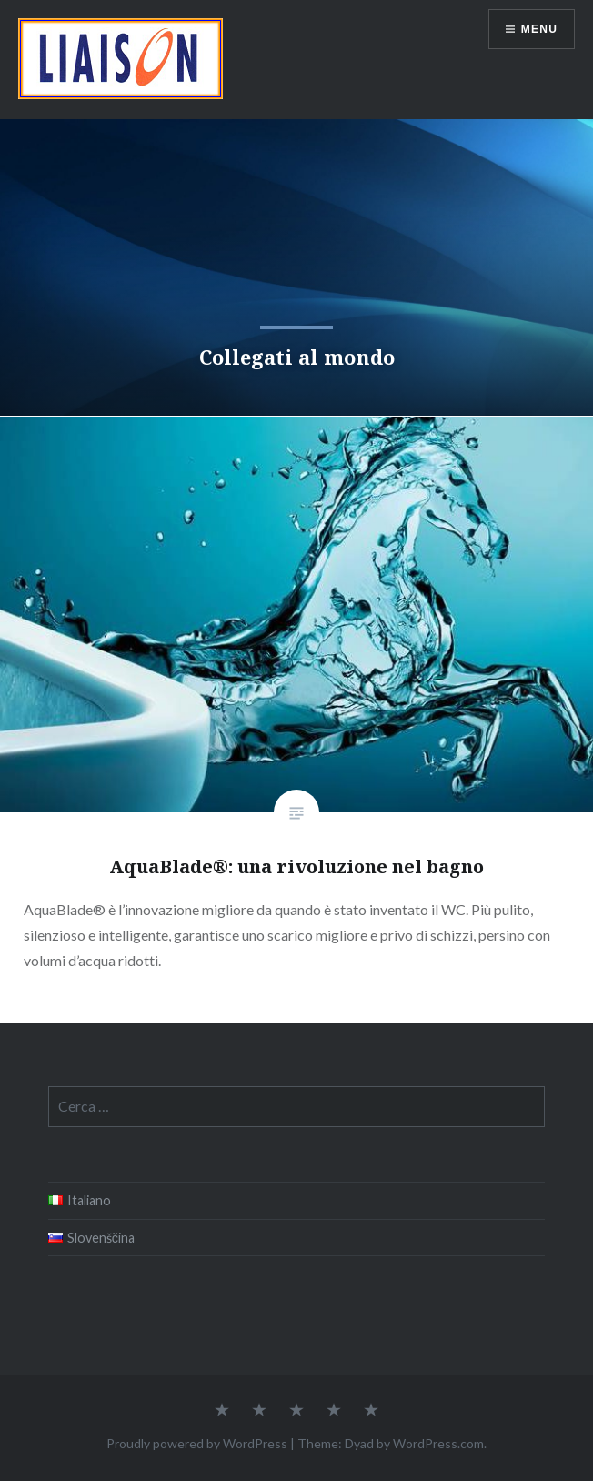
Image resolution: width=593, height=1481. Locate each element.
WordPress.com (438, 1443)
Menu (539, 29)
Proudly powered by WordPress (196, 1443)
